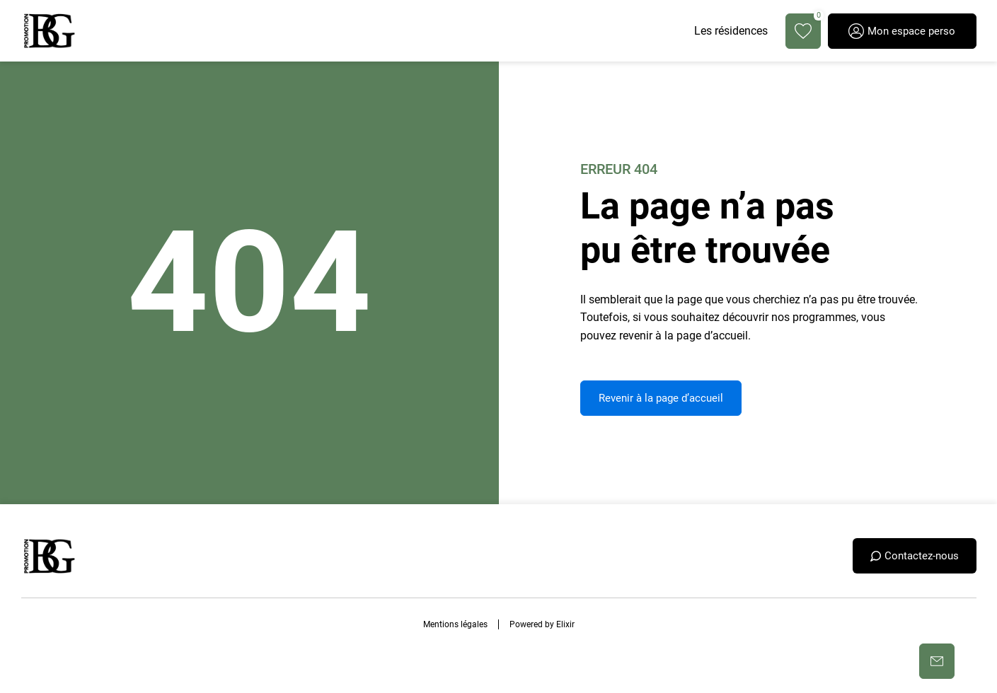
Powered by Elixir (542, 624)
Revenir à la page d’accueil (661, 398)
